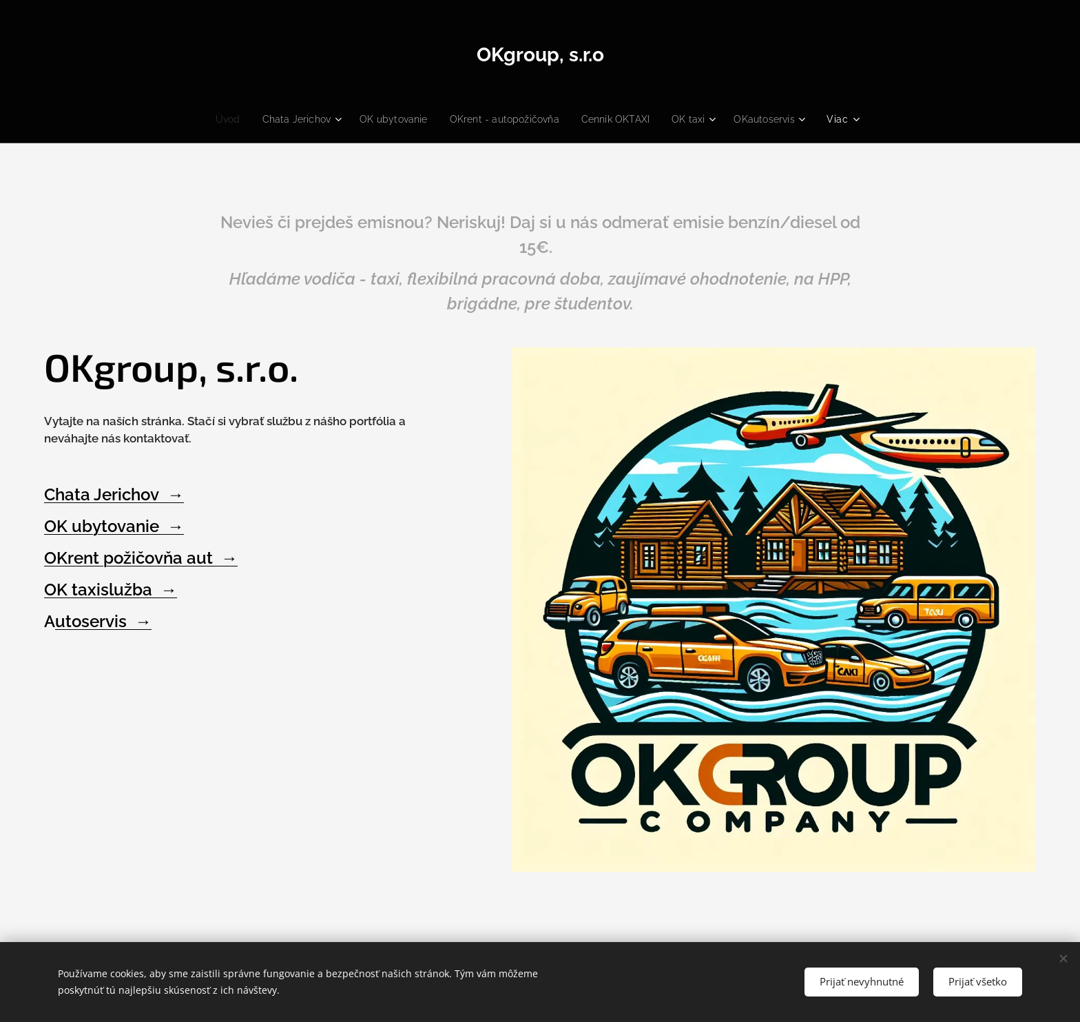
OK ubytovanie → (114, 526)
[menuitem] (263, 119)
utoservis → (103, 621)
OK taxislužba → (110, 590)
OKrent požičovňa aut (132, 558)
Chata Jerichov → (114, 494)
